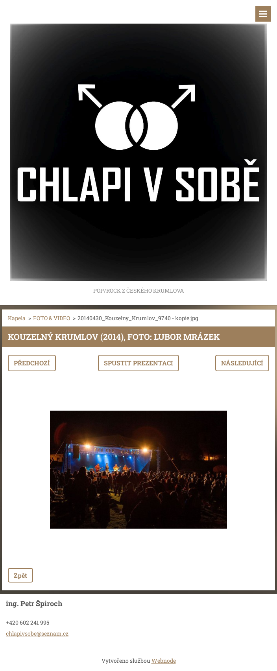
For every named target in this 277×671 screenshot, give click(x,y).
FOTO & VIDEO (51, 318)
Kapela (17, 318)
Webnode (163, 660)
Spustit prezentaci (138, 363)
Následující (242, 363)
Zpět (20, 575)
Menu (263, 14)
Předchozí (32, 363)
